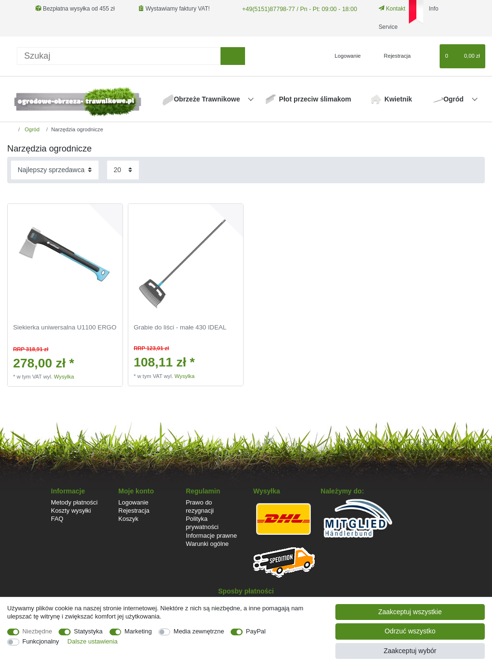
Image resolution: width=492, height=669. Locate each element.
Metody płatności (74, 502)
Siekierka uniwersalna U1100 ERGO (64, 327)
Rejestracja (133, 510)
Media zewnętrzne (198, 631)
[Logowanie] (343, 56)
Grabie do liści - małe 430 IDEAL (180, 327)
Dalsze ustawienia (92, 641)
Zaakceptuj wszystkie (410, 612)
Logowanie (133, 502)
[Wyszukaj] (233, 56)
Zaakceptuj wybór (409, 651)
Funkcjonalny (41, 641)
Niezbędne (37, 631)
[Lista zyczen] (428, 56)
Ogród (454, 99)
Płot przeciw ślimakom (315, 99)
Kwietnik (398, 99)
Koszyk (128, 518)
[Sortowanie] (54, 170)
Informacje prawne (211, 535)
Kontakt (388, 8)
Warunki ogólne (207, 543)
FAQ (57, 518)
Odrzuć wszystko (409, 631)
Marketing (138, 631)
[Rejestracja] (392, 56)
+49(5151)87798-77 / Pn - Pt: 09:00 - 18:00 (296, 8)
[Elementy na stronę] (123, 170)
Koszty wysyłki (71, 510)
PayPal (256, 631)
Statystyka (88, 631)
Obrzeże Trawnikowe (208, 99)
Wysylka (64, 376)
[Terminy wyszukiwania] (119, 56)
